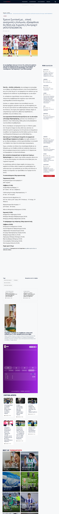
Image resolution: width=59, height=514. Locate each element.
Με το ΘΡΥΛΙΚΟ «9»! (28, 417)
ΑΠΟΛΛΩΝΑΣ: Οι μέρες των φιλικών (10, 437)
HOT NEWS (32, 502)
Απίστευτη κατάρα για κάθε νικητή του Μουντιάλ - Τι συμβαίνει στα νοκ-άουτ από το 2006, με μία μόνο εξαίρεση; (20, 383)
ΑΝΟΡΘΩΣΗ (45, 113)
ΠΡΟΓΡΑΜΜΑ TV (25, 5)
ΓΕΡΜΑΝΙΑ (16, 280)
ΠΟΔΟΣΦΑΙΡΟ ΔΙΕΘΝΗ (8, 285)
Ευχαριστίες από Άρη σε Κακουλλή (11, 457)
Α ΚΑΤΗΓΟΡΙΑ (45, 164)
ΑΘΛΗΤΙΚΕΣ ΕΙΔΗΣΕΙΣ (8, 280)
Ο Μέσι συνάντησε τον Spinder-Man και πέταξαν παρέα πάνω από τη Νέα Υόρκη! (19, 359)
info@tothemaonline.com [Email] (9, 503)
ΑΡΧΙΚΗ (31, 491)
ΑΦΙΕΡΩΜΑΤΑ (33, 504)
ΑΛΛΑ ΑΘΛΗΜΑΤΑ (41, 1)
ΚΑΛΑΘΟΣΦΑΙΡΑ (32, 1)
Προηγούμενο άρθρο (9, 291)
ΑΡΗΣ (44, 106)
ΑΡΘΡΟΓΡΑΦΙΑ (33, 499)
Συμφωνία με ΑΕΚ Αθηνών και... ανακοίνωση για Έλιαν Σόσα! (29, 456)
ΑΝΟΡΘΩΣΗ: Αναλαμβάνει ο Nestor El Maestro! (29, 477)
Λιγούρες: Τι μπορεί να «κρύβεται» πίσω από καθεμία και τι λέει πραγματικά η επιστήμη (18, 333)
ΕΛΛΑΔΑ (44, 153)
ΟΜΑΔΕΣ (48, 1)
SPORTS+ (32, 5)
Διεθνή (8, 12)
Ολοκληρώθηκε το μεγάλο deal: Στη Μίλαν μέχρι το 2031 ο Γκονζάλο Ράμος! (8, 359)
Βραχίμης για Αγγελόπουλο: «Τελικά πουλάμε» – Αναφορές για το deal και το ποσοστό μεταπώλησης (48, 170)
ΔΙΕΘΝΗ (44, 93)
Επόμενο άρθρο (27, 291)
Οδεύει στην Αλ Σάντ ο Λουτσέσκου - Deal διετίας (32, 380)
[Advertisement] (51, 129)
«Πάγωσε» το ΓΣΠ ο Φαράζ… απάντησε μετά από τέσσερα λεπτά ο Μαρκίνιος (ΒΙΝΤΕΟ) (29, 294)
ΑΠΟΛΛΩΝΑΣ (45, 85)
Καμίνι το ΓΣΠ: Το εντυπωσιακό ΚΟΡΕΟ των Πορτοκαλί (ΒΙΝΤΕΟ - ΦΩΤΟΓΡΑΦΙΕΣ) (11, 294)
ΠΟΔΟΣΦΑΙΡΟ (25, 1)
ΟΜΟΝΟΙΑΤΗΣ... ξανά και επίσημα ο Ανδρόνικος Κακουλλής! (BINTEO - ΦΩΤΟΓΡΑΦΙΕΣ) (11, 475)
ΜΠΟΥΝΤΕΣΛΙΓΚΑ (7, 282)
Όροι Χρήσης (46, 491)
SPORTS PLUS (45, 69)
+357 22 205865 (7, 500)
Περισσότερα (49, 175)
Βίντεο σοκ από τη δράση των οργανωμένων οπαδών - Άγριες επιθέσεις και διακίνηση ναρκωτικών (48, 159)
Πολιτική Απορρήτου (48, 493)
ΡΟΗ (47, 66)
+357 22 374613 (7, 501)
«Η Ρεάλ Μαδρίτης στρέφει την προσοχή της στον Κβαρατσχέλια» (32, 358)
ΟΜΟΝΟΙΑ (45, 79)
